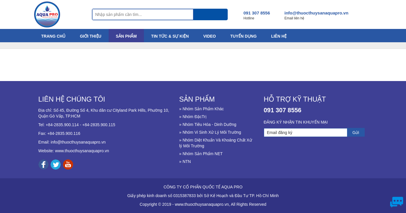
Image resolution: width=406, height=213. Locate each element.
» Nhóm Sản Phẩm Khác (201, 108)
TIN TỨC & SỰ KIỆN (170, 36)
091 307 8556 (257, 12)
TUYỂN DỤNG (243, 36)
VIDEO (209, 36)
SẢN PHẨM (126, 36)
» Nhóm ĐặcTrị (193, 116)
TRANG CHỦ (53, 36)
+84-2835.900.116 (63, 133)
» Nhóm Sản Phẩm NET (201, 153)
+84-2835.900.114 (62, 124)
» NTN (185, 161)
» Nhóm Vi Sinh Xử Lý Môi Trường (210, 132)
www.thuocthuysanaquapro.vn (82, 150)
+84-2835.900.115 (98, 124)
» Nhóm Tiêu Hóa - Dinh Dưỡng (207, 124)
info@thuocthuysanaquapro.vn (316, 12)
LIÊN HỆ (279, 36)
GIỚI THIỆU (90, 36)
